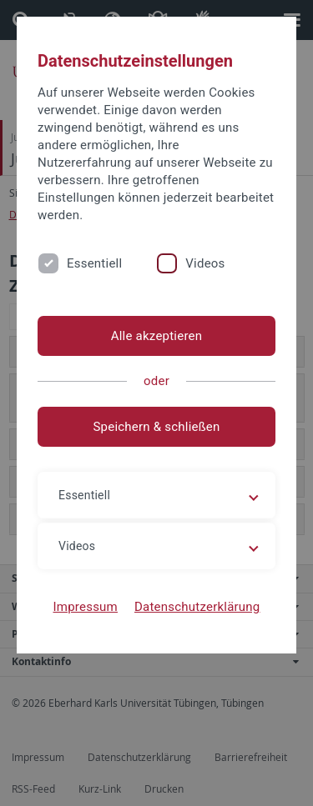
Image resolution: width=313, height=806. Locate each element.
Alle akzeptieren (157, 335)
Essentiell (94, 263)
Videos (205, 263)
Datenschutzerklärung (197, 606)
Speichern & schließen (156, 426)
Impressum (85, 606)
